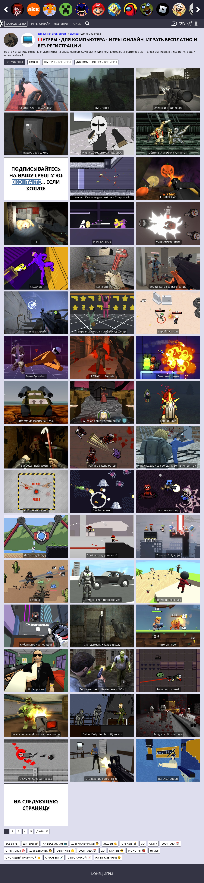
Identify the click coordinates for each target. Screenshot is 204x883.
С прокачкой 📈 (79, 857)
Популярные (14, 62)
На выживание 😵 (108, 857)
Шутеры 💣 (30, 843)
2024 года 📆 (170, 843)
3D (143, 843)
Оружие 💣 (129, 843)
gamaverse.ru (16, 23)
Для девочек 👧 (41, 850)
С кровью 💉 (54, 857)
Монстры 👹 (136, 850)
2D (103, 850)
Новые (34, 62)
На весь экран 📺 (55, 843)
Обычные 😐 (65, 850)
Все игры (11, 843)
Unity (153, 843)
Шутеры (74, 33)
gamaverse (44, 33)
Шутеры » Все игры (57, 62)
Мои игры (61, 23)
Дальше (42, 831)
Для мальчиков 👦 (85, 843)
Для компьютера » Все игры (96, 62)
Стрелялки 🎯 (15, 850)
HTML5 (154, 850)
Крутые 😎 (116, 850)
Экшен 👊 (110, 843)
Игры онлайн (41, 23)
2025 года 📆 (87, 850)
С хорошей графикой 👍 (22, 857)
